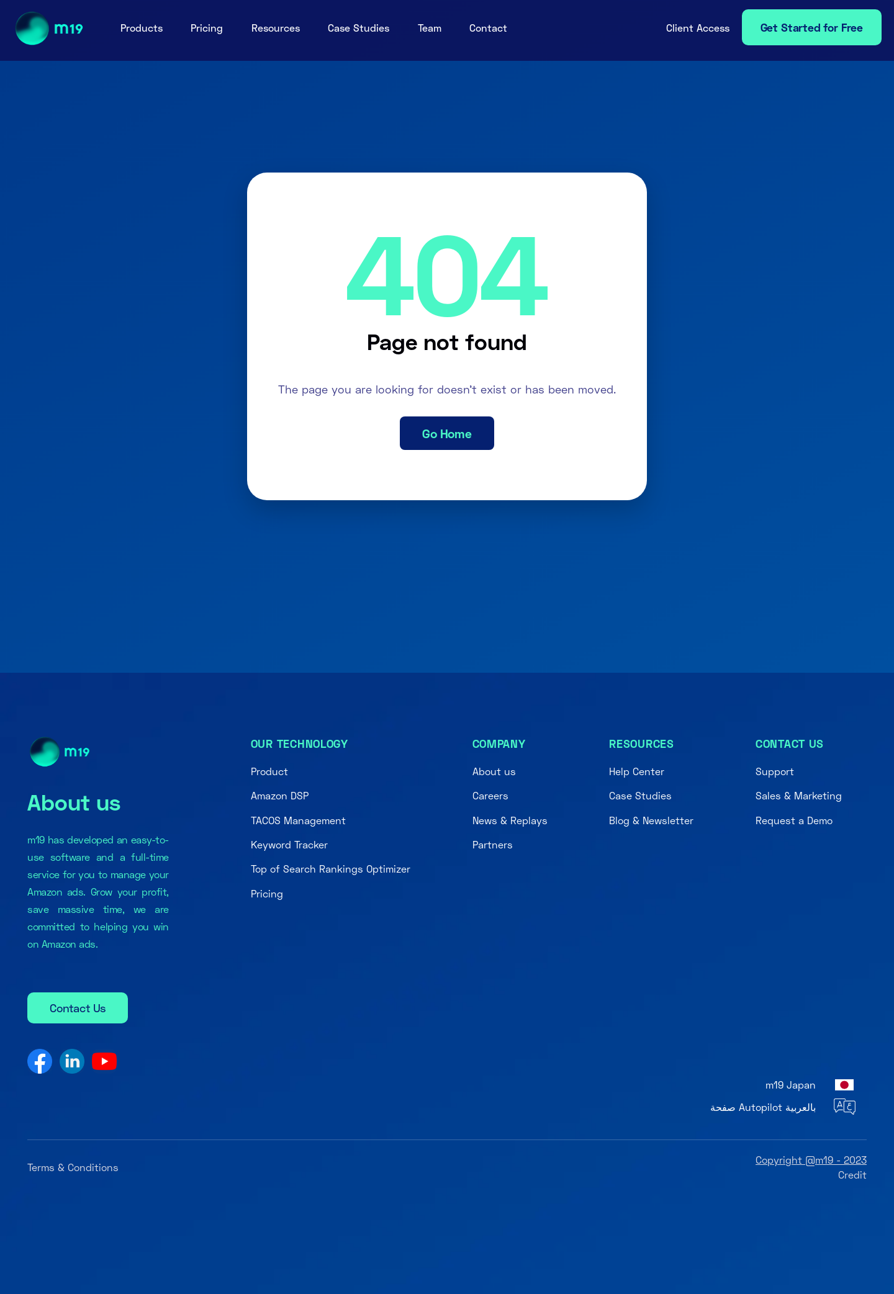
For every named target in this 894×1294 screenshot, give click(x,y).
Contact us (790, 743)
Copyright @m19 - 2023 (811, 1160)
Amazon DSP (280, 795)
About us (494, 771)
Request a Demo (794, 820)
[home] (45, 28)
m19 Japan (790, 1084)
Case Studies (358, 28)
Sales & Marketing (799, 795)
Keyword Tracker (289, 844)
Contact (488, 28)
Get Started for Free (812, 27)
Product (269, 771)
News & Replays (510, 820)
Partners (492, 844)
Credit (852, 1174)
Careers (490, 795)
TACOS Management (298, 820)
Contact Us (78, 1008)
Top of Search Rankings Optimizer (330, 868)
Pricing (207, 28)
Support (775, 771)
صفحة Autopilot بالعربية (763, 1107)
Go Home (447, 433)
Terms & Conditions (73, 1167)
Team (429, 28)
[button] (141, 28)
